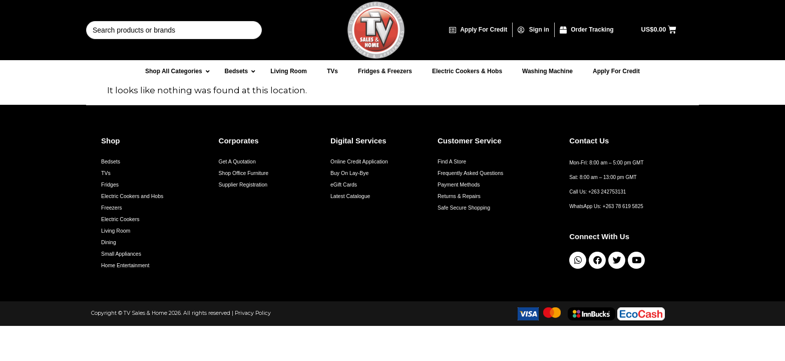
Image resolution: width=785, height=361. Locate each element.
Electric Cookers (120, 219)
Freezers (111, 208)
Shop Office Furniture (244, 173)
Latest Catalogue (350, 196)
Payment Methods (459, 185)
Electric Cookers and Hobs (132, 196)
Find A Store (452, 161)
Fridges (110, 185)
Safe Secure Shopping (464, 208)
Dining (108, 242)
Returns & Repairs (459, 196)
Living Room (115, 231)
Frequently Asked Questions (470, 173)
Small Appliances (121, 254)
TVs (106, 173)
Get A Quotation (237, 161)
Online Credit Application (359, 161)
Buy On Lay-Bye (349, 173)
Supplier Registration (243, 185)
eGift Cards (343, 185)
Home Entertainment (125, 265)
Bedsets (110, 161)
